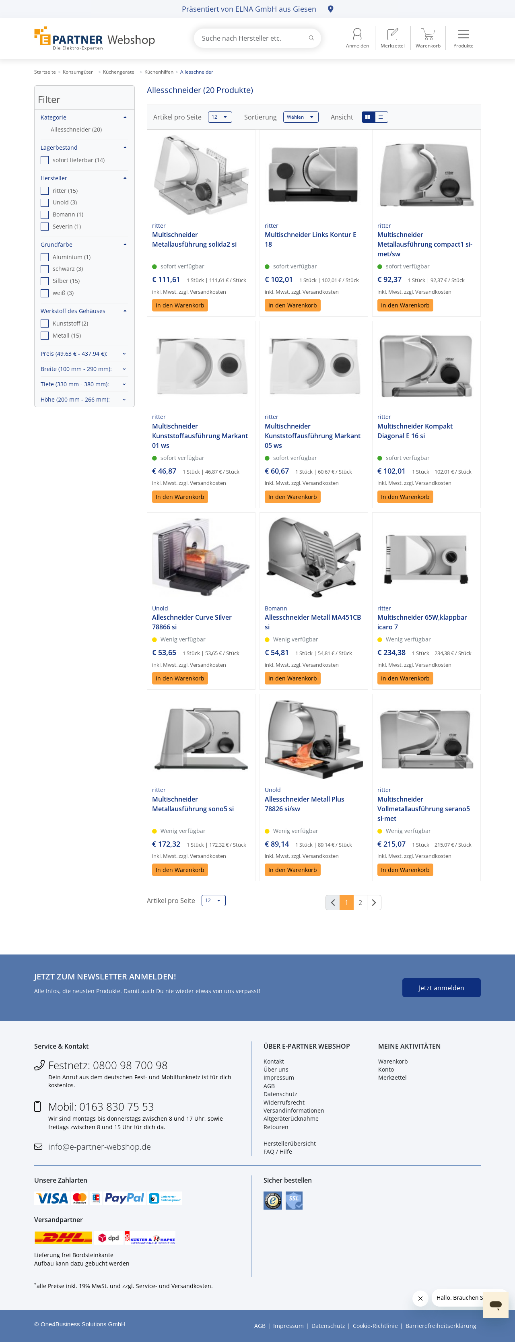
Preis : (74, 353)
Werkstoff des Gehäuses (84, 311)
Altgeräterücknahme (291, 1118)
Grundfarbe (84, 244)
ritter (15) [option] (65, 190)
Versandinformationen (294, 1110)
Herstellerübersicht (290, 1143)
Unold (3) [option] (65, 202)
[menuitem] (393, 38)
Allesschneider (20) (76, 129)
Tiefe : (75, 384)
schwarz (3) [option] (68, 268)
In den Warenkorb (180, 305)
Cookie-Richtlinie (375, 1326)
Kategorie (84, 117)
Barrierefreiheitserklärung (441, 1326)
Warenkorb (393, 1061)
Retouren (276, 1127)
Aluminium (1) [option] (72, 257)
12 (219, 117)
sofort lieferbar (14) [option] (79, 160)
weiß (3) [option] (63, 293)
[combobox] (257, 38)
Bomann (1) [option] (68, 214)
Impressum (279, 1078)
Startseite (45, 71)
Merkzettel (392, 1078)
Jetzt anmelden (441, 987)
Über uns (276, 1069)
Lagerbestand (84, 147)
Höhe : (75, 399)
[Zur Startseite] (104, 38)
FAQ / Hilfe (278, 1151)
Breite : (76, 369)
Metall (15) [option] (67, 335)
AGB (269, 1086)
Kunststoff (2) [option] (70, 323)
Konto (386, 1069)
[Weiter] (374, 902)
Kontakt (274, 1061)
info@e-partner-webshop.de (99, 1146)
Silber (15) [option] (66, 280)
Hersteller (84, 178)
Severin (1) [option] (67, 226)
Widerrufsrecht (284, 1102)
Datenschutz (280, 1094)
